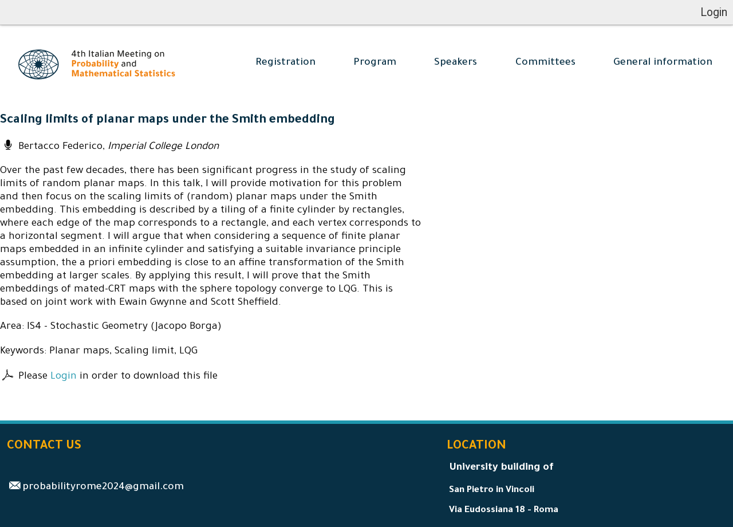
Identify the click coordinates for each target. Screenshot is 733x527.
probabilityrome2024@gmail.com (103, 487)
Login (63, 377)
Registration (285, 63)
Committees (545, 63)
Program (374, 63)
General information (662, 63)
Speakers (455, 63)
